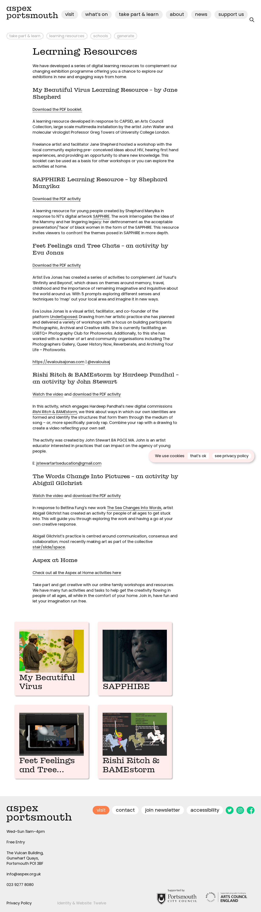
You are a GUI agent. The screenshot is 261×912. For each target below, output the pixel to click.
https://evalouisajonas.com (58, 361)
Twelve (99, 899)
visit (69, 14)
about (177, 14)
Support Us (231, 14)
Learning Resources (66, 36)
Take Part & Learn (139, 14)
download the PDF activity (97, 394)
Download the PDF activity (57, 198)
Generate (125, 36)
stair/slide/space (49, 547)
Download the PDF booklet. (57, 109)
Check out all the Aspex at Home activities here (77, 572)
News (201, 14)
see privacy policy (232, 455)
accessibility (205, 806)
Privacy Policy (19, 899)
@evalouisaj (99, 361)
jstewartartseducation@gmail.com (69, 463)
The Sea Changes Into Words (134, 507)
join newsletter (162, 806)
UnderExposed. (64, 316)
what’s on (96, 14)
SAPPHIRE (101, 216)
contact (125, 806)
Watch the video (48, 394)
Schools (100, 36)
